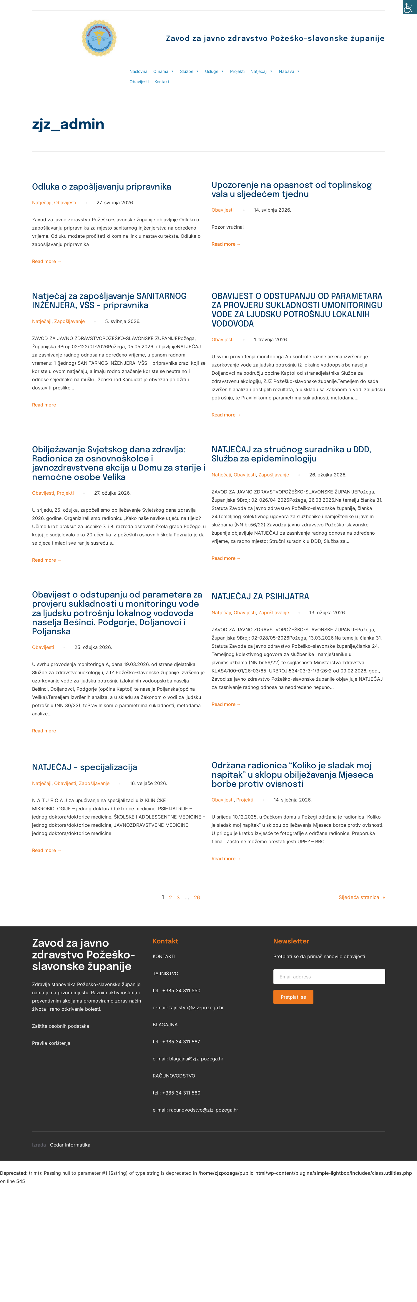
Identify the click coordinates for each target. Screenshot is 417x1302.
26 (193, 1004)
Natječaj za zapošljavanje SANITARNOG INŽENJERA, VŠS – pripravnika (109, 321)
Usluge (214, 71)
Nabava (289, 71)
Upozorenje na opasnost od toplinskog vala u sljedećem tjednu (284, 198)
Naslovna (138, 71)
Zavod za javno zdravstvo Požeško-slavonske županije (244, 38)
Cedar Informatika (70, 1251)
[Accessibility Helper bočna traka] (410, 7)
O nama (163, 71)
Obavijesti (139, 81)
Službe (189, 71)
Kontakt (161, 81)
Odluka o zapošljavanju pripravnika (91, 192)
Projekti (237, 71)
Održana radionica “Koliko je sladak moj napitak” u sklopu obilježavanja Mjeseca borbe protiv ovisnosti (286, 873)
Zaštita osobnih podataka (60, 1133)
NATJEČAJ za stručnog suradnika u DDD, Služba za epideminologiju (296, 489)
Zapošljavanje (69, 349)
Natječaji (261, 71)
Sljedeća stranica (358, 1004)
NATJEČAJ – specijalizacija (99, 855)
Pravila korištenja (51, 1150)
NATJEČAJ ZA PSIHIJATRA (273, 661)
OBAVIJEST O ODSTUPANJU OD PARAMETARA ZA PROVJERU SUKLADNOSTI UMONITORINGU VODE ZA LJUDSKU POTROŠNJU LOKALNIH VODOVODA (287, 332)
